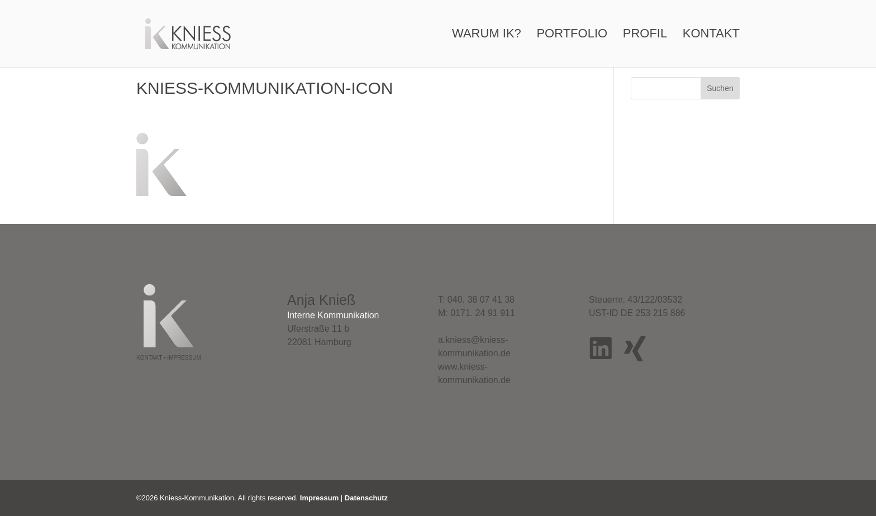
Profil (645, 35)
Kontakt (711, 35)
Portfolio (571, 35)
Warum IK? (486, 35)
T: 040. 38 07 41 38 (476, 299)
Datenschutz (366, 498)
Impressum (319, 498)
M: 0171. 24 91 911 (476, 313)
